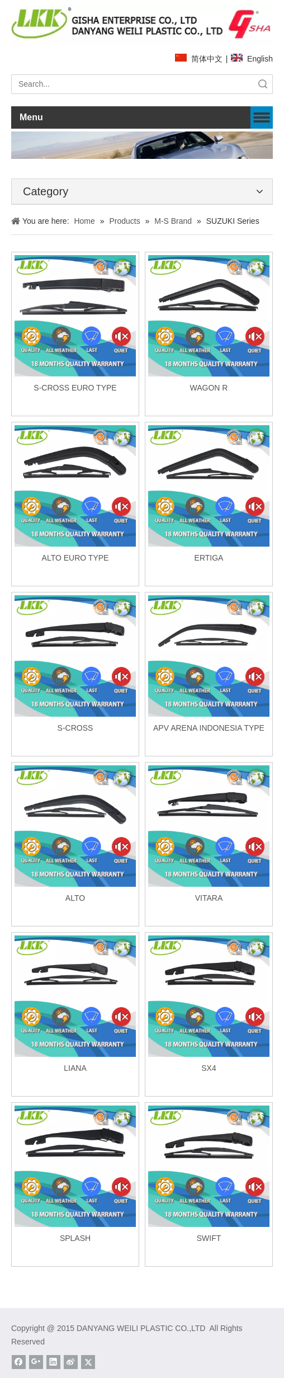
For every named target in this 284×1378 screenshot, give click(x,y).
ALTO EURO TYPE (75, 557)
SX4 (208, 1068)
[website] (142, 24)
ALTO (75, 897)
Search (262, 84)
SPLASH (75, 1238)
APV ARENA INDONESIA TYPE (208, 727)
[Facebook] (19, 1362)
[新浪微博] (71, 1362)
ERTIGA (209, 557)
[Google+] (36, 1362)
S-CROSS (75, 727)
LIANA (75, 1068)
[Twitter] (88, 1362)
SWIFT (209, 1238)
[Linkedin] (53, 1362)
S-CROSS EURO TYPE (75, 387)
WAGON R (209, 387)
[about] (142, 145)
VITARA (209, 897)
